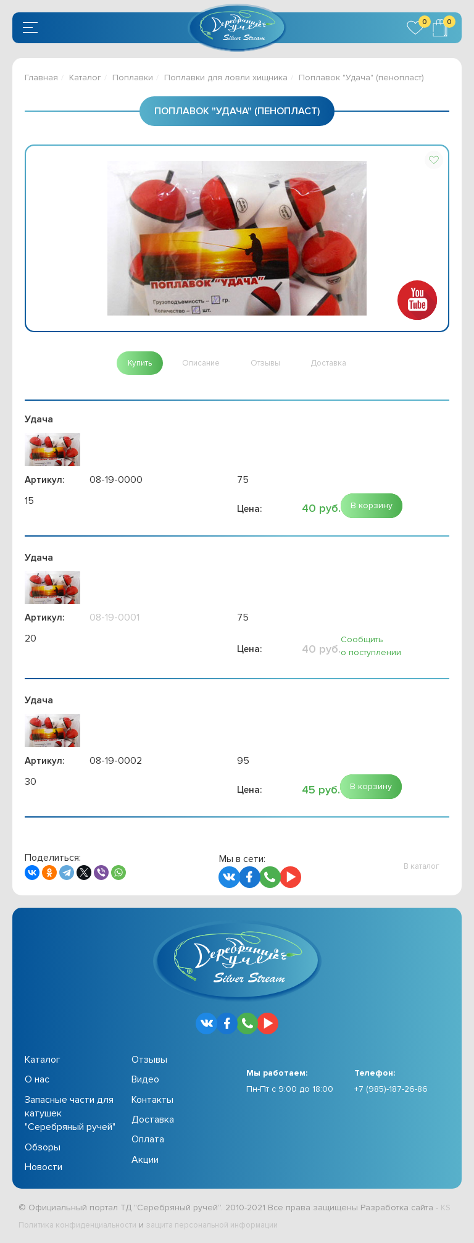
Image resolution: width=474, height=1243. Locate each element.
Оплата (147, 1142)
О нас (37, 1081)
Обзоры (42, 1149)
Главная (41, 77)
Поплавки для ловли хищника (226, 77)
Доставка (152, 1121)
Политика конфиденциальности (84, 1226)
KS (446, 1210)
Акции (145, 1161)
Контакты (152, 1101)
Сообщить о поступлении (371, 648)
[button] (434, 160)
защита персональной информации (232, 1226)
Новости (43, 1169)
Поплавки (132, 77)
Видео (145, 1081)
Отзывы (149, 1061)
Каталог (85, 77)
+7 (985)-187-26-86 (391, 1091)
